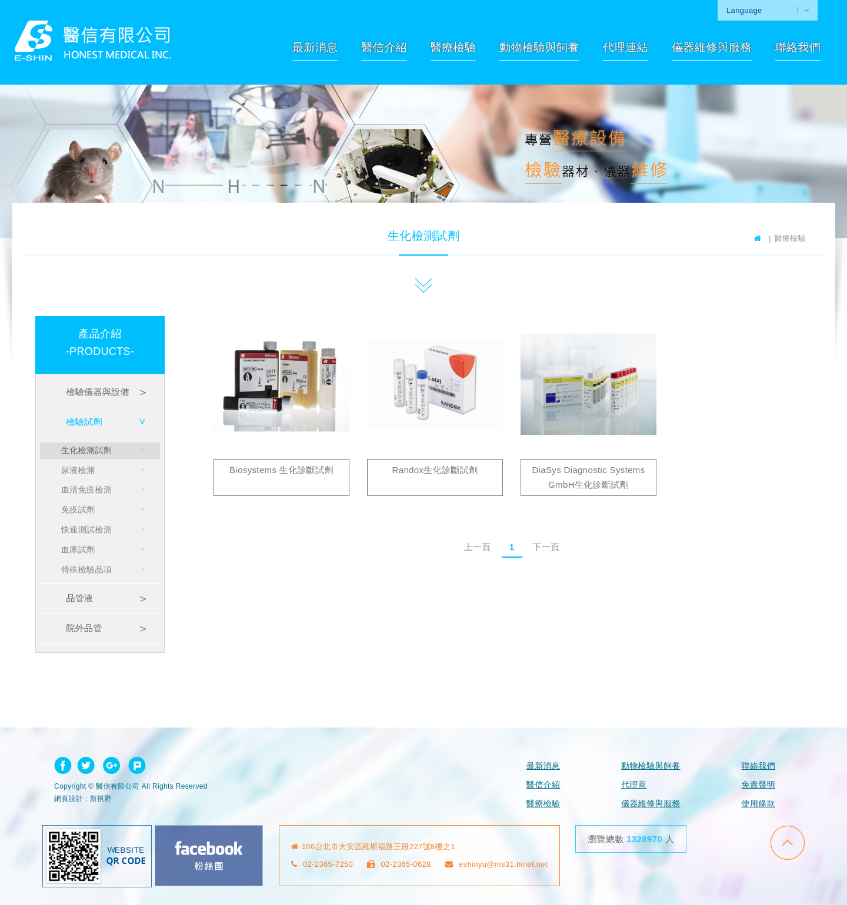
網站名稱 (93, 41)
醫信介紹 (383, 47)
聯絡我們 (798, 47)
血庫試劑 (78, 549)
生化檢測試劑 (86, 450)
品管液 (79, 598)
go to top (788, 843)
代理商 (633, 784)
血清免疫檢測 (86, 489)
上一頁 (477, 547)
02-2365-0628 (399, 864)
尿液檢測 (78, 470)
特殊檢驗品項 (86, 569)
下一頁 (545, 547)
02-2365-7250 (322, 864)
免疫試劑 (78, 509)
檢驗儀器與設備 (97, 392)
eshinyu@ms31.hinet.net (496, 864)
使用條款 (758, 803)
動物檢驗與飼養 (539, 47)
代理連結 (625, 47)
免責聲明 (758, 784)
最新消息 (315, 47)
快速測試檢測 (86, 529)
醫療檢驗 (453, 47)
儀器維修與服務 (711, 47)
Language (744, 10)
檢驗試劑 (84, 422)
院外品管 (84, 628)
